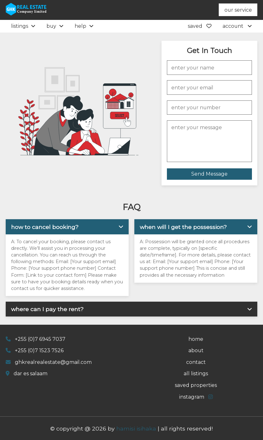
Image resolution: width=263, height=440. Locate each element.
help (84, 26)
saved (199, 26)
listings (23, 26)
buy (55, 26)
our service (238, 10)
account (237, 26)
